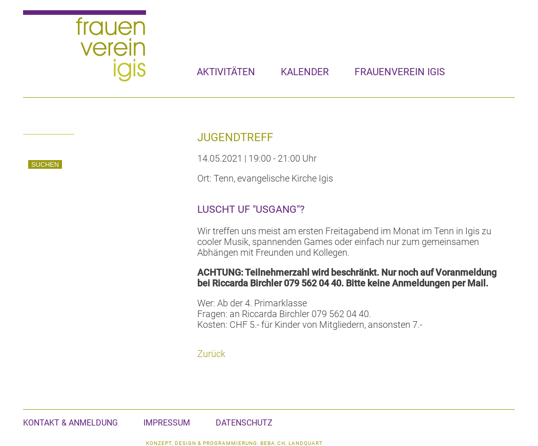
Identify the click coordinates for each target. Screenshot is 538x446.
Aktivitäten (226, 72)
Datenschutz (244, 423)
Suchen (45, 164)
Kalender (305, 72)
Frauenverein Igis (400, 72)
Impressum (166, 423)
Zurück (211, 353)
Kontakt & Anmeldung (70, 423)
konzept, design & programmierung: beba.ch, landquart (234, 443)
